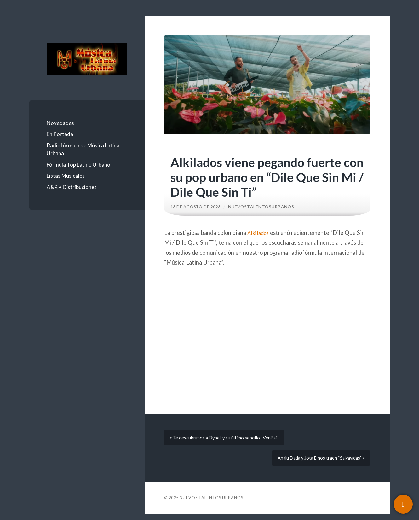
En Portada (60, 134)
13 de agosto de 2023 (197, 206)
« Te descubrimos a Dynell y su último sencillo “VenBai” (227, 439)
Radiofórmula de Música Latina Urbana (83, 149)
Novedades (60, 123)
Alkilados (258, 232)
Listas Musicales (66, 175)
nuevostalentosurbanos (265, 206)
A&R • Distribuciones (72, 187)
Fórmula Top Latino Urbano (78, 164)
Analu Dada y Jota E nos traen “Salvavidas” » (317, 463)
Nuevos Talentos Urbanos (211, 503)
